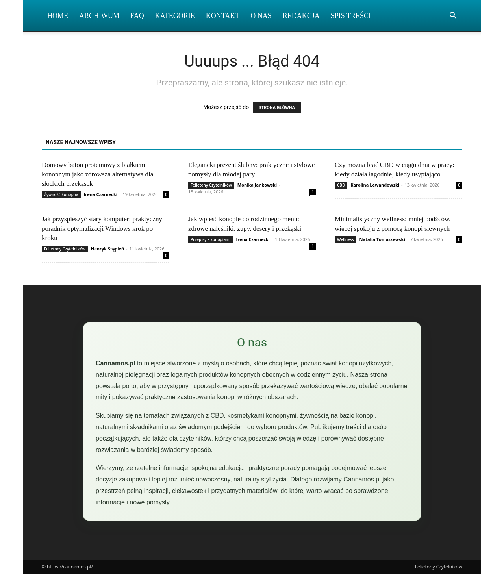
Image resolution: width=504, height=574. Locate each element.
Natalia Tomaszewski (382, 239)
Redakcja (301, 16)
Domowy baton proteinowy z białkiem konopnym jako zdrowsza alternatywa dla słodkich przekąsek (97, 174)
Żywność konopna (61, 194)
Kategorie (175, 16)
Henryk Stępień (107, 249)
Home (57, 16)
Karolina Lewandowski (374, 185)
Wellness (345, 239)
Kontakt (223, 16)
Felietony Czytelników (211, 185)
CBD (341, 185)
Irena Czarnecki (100, 194)
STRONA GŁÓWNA (277, 107)
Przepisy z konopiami (211, 239)
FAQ (137, 16)
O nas (261, 16)
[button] (452, 16)
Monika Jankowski (257, 185)
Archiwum (99, 16)
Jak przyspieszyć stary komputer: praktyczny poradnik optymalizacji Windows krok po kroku (102, 228)
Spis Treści (351, 16)
